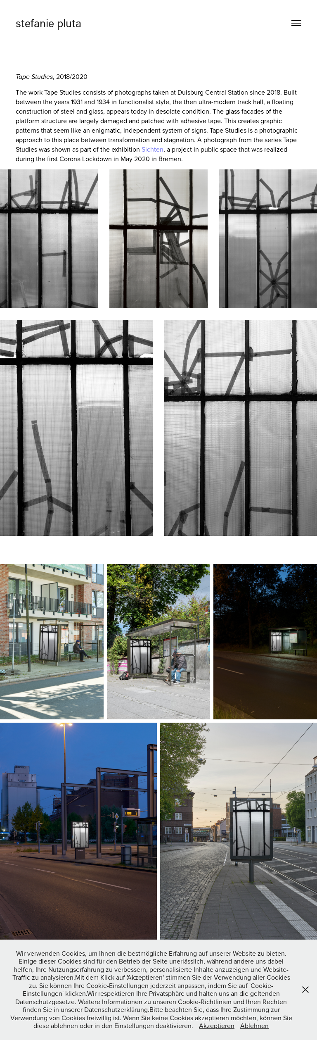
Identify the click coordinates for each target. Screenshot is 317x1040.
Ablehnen (254, 1025)
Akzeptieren (216, 1025)
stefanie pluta (48, 23)
